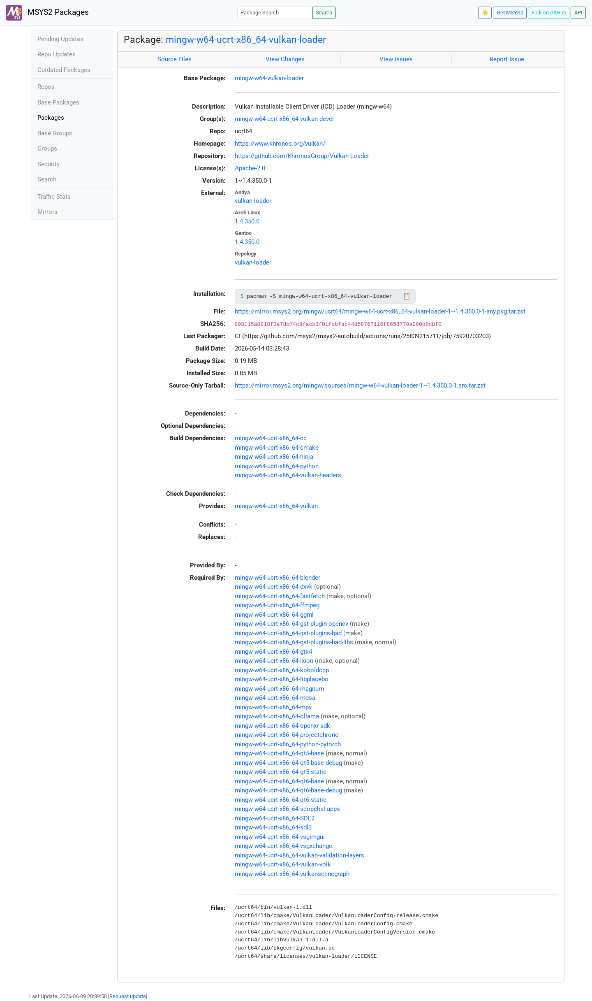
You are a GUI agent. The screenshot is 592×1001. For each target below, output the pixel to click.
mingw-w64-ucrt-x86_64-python (277, 466)
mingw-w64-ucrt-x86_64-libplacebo (281, 679)
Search (324, 12)
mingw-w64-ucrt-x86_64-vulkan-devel (284, 119)
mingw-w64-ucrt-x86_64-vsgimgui (280, 837)
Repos (46, 87)
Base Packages (58, 102)
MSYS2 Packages (47, 13)
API (578, 12)
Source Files (174, 59)
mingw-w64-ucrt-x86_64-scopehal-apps (287, 809)
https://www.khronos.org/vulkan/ (280, 143)
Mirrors (47, 212)
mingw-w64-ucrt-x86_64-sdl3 (273, 827)
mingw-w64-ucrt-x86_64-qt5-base (279, 753)
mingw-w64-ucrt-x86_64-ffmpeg (277, 605)
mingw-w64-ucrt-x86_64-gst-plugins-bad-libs (294, 642)
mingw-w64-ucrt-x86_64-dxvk (273, 586)
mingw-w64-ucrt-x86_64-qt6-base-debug (288, 790)
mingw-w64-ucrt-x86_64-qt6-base (279, 781)
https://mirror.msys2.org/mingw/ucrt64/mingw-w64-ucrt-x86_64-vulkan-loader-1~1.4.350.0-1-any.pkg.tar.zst (380, 311)
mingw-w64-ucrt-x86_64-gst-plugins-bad (288, 633)
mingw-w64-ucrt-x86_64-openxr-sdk (282, 725)
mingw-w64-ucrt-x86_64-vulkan (276, 506)
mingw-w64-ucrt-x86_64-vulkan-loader (246, 39)
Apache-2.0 (250, 168)
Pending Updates (60, 39)
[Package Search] (275, 13)
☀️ (485, 12)
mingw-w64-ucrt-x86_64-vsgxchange (283, 846)
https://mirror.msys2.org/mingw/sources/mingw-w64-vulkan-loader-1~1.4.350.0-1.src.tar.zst (360, 385)
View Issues (396, 59)
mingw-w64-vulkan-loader (269, 78)
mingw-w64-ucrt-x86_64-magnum (279, 688)
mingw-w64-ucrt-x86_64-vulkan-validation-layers (299, 855)
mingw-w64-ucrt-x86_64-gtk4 (273, 651)
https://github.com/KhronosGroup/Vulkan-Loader (302, 156)
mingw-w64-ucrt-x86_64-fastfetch (280, 596)
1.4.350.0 (247, 221)
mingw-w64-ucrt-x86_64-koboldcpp (282, 670)
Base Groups (54, 133)
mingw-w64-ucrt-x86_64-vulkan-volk (283, 864)
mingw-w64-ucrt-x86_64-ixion (274, 660)
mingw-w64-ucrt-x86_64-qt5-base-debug (288, 762)
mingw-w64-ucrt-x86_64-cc (271, 438)
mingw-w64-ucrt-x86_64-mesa (275, 697)
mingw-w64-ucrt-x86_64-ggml (274, 614)
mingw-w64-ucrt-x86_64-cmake (277, 447)
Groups (47, 148)
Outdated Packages (63, 70)
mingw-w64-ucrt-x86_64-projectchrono (287, 735)
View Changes (285, 59)
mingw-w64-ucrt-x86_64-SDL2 (274, 818)
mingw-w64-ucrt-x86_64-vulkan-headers (288, 475)
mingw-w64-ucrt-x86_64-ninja (274, 456)
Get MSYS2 (510, 12)
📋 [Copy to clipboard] (407, 296)
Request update (127, 996)
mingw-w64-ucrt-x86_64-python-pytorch (288, 744)
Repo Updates (56, 54)
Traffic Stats (54, 196)
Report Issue (507, 59)
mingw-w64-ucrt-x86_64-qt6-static (280, 800)
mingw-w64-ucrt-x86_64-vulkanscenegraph (292, 874)
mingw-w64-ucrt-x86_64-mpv (273, 707)
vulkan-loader (253, 200)
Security (48, 164)
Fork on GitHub (549, 12)
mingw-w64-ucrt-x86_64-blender (277, 577)
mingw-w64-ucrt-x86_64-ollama (277, 716)
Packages (50, 117)
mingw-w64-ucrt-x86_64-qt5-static (280, 772)
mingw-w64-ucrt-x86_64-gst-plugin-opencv (291, 623)
